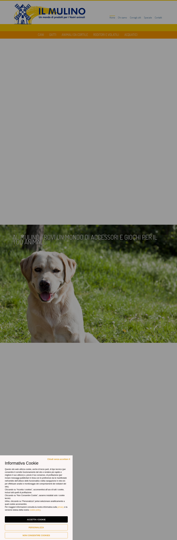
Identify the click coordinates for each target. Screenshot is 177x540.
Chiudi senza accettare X (58, 459)
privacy (61, 507)
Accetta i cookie (36, 520)
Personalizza (36, 527)
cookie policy (35, 510)
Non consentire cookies (36, 535)
